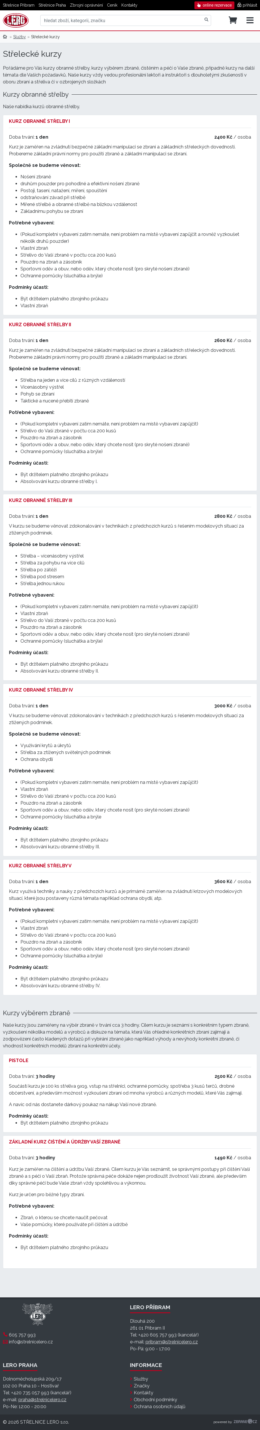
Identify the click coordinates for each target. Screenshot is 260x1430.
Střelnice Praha (52, 5)
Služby (19, 37)
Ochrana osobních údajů (160, 1406)
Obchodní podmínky (155, 1399)
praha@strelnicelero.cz (42, 1399)
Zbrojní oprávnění (86, 5)
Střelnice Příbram (19, 5)
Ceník (112, 5)
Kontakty (129, 5)
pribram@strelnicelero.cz (172, 1342)
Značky (142, 1386)
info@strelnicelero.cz (31, 1342)
